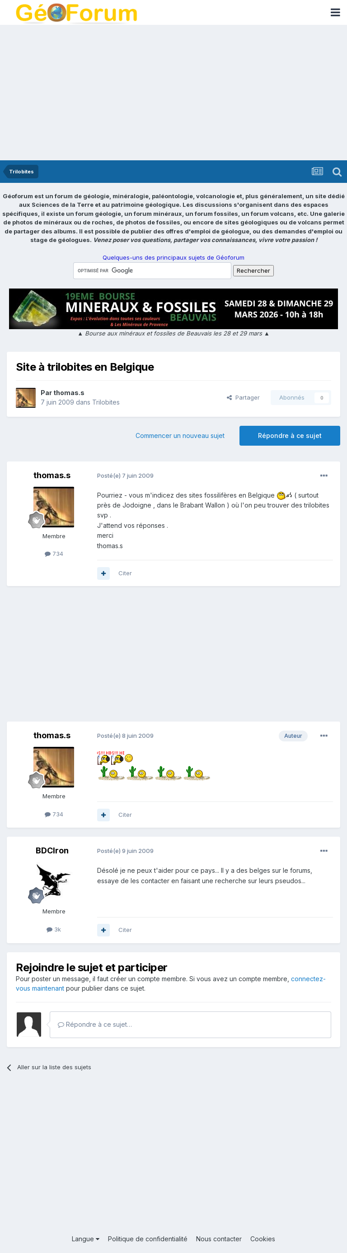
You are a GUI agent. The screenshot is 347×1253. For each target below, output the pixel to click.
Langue (85, 1239)
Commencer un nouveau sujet (180, 435)
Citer (125, 573)
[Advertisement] (173, 92)
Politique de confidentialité (148, 1239)
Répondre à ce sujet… (95, 1024)
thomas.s (68, 392)
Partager (243, 397)
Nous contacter (219, 1239)
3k (54, 929)
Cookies (262, 1239)
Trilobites (106, 402)
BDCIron (52, 850)
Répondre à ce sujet (290, 435)
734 (54, 553)
